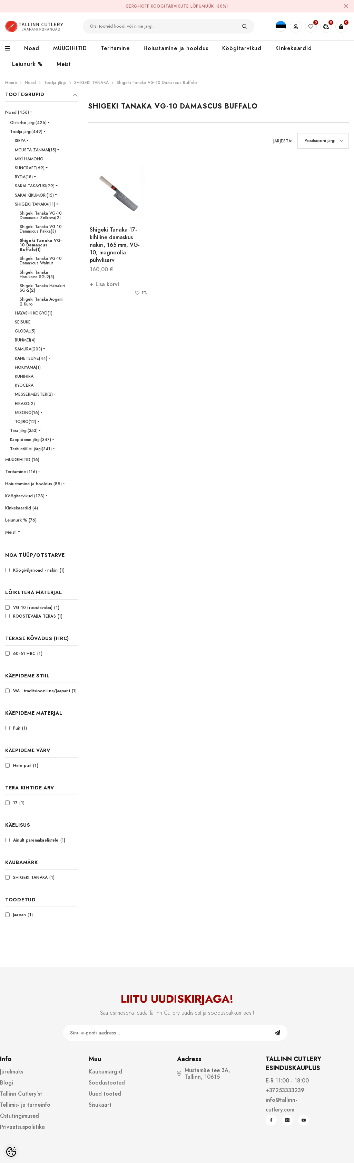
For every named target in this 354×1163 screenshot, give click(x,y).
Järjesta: (282, 141)
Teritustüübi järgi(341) (31, 449)
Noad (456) (17, 112)
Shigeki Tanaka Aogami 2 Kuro (41, 301)
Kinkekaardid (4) (21, 508)
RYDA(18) (24, 177)
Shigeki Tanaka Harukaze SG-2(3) (37, 274)
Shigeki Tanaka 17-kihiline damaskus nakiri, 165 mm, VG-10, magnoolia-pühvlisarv (115, 245)
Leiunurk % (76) (21, 520)
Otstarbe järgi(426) (28, 123)
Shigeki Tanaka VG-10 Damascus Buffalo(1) (41, 245)
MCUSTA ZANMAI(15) (35, 150)
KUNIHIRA (24, 376)
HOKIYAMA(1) (28, 367)
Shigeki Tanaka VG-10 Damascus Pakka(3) (41, 229)
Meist (11, 532)
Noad (30, 82)
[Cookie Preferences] (11, 1152)
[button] (323, 141)
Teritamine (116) (21, 471)
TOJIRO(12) (25, 422)
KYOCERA (24, 385)
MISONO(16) (27, 413)
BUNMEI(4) (25, 340)
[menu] (11, 49)
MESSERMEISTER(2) (34, 394)
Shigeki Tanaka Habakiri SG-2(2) (42, 288)
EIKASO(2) (25, 404)
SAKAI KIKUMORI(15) (34, 195)
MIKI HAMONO (29, 159)
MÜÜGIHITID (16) (22, 459)
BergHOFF (137, 6)
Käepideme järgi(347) (30, 440)
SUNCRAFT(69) (30, 168)
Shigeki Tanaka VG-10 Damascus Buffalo (157, 82)
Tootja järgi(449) (26, 132)
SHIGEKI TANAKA (91, 82)
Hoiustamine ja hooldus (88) (33, 483)
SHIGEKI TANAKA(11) (35, 204)
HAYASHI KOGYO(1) (33, 313)
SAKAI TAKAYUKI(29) (35, 186)
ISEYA (20, 141)
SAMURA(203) (28, 349)
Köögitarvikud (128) (25, 496)
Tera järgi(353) (24, 431)
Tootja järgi (55, 82)
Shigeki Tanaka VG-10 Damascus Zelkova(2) (41, 215)
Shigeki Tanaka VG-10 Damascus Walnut (41, 260)
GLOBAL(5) (25, 331)
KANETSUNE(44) (31, 358)
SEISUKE (23, 322)
